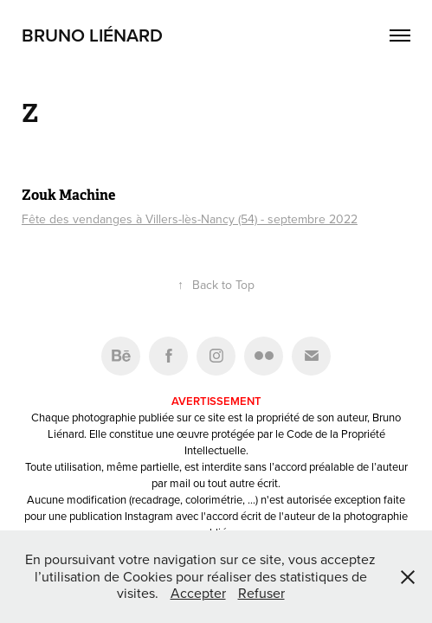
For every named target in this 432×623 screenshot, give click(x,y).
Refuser (261, 592)
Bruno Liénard (92, 35)
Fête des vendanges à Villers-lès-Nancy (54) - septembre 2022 (190, 219)
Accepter (198, 592)
